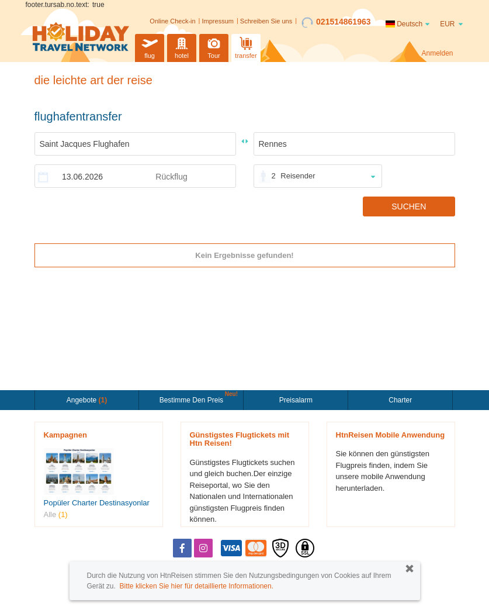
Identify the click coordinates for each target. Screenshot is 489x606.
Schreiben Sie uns (266, 21)
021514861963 (335, 22)
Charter (400, 400)
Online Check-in (172, 21)
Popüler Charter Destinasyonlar (97, 502)
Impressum (218, 21)
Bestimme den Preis (192, 399)
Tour (213, 46)
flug (149, 46)
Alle (56, 514)
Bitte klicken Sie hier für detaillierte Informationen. (196, 586)
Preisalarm (296, 400)
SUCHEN (408, 206)
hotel (181, 46)
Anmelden (437, 53)
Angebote (87, 400)
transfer (245, 46)
